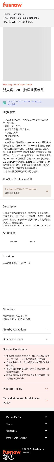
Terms (27, 423)
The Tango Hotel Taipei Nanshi (20, 18)
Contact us (27, 430)
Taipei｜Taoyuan (12, 14)
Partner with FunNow (27, 437)
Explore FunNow (27, 417)
